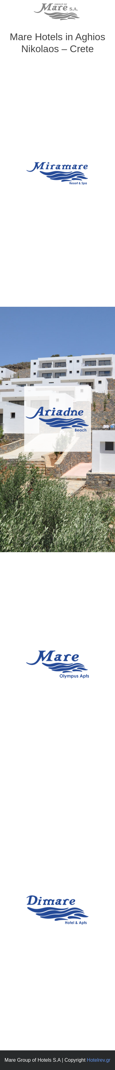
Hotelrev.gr (98, 1060)
